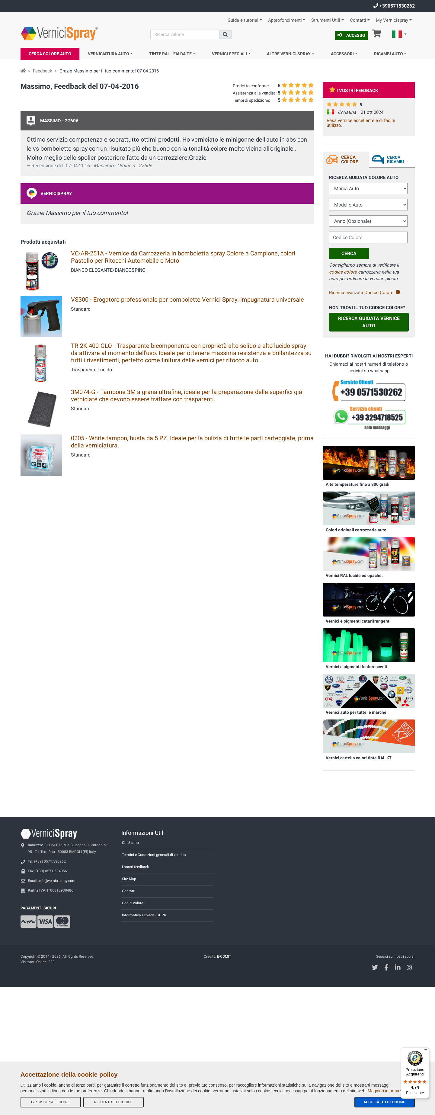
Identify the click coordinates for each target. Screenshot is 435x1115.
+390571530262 (394, 6)
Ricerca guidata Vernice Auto (369, 322)
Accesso (351, 35)
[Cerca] (184, 34)
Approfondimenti (285, 20)
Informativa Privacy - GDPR (144, 915)
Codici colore (132, 903)
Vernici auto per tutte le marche (356, 712)
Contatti (358, 20)
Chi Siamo (130, 843)
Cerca (349, 253)
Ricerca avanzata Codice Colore (364, 292)
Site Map (129, 879)
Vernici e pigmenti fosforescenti (356, 666)
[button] (399, 35)
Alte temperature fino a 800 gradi (357, 484)
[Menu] (425, 1051)
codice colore (343, 272)
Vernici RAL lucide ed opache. (354, 575)
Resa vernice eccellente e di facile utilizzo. (361, 123)
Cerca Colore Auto (50, 53)
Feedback (42, 71)
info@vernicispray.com (56, 881)
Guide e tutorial (243, 20)
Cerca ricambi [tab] (395, 159)
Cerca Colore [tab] (349, 160)
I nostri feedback (135, 867)
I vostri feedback (353, 90)
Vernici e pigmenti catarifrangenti (358, 621)
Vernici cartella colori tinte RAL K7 (359, 757)
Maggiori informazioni (388, 1090)
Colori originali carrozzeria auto (356, 529)
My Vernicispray (392, 20)
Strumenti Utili (325, 20)
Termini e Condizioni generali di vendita (154, 855)
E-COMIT (224, 956)
